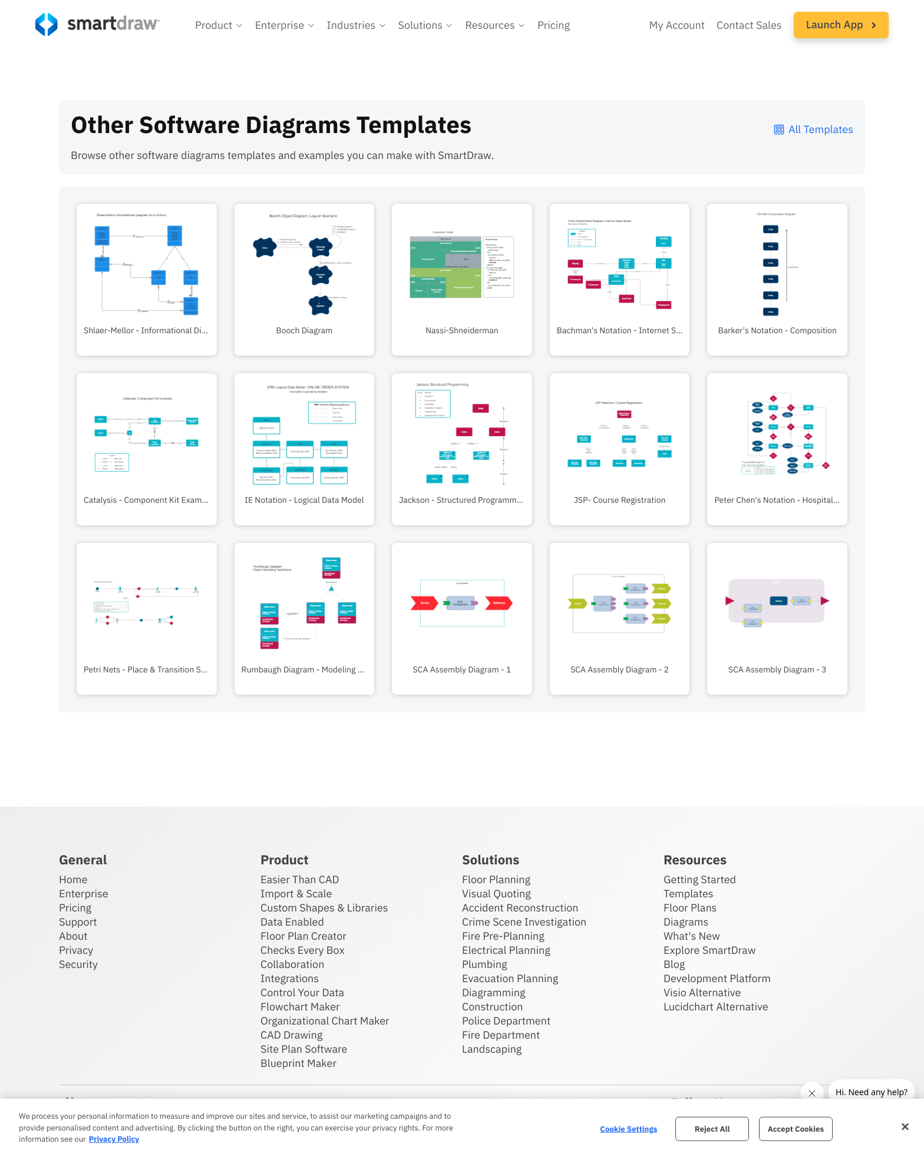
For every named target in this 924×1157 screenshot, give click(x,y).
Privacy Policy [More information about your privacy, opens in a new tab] (114, 1139)
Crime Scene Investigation (524, 922)
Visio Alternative (702, 992)
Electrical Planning (506, 950)
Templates (689, 893)
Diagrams (686, 922)
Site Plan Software (303, 1049)
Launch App (841, 24)
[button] (219, 25)
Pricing (75, 907)
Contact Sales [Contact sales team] (749, 25)
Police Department (506, 1020)
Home (73, 879)
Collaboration (292, 964)
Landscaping (492, 1049)
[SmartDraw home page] (97, 24)
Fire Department (501, 1035)
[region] (462, 1128)
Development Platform (717, 978)
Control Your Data (302, 992)
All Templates (813, 129)
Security (78, 964)
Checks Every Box (302, 950)
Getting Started (700, 879)
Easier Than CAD (299, 879)
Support (78, 922)
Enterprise (83, 893)
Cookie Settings (628, 1128)
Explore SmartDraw (709, 950)
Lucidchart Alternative (716, 1006)
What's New (692, 936)
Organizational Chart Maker (325, 1020)
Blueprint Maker (298, 1063)
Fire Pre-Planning (503, 936)
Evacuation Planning (510, 978)
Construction (492, 1006)
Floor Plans (690, 907)
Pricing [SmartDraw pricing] (553, 25)
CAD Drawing (291, 1035)
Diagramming (494, 992)
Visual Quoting (496, 893)
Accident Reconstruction (520, 907)
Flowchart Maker (300, 1006)
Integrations (289, 978)
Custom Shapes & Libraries (324, 907)
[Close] (905, 1126)
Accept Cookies (796, 1128)
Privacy (76, 950)
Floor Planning (496, 879)
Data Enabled (292, 922)
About (73, 936)
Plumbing (484, 964)
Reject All (712, 1128)
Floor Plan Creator (303, 936)
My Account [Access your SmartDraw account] (677, 25)
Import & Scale (296, 893)
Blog (674, 964)
